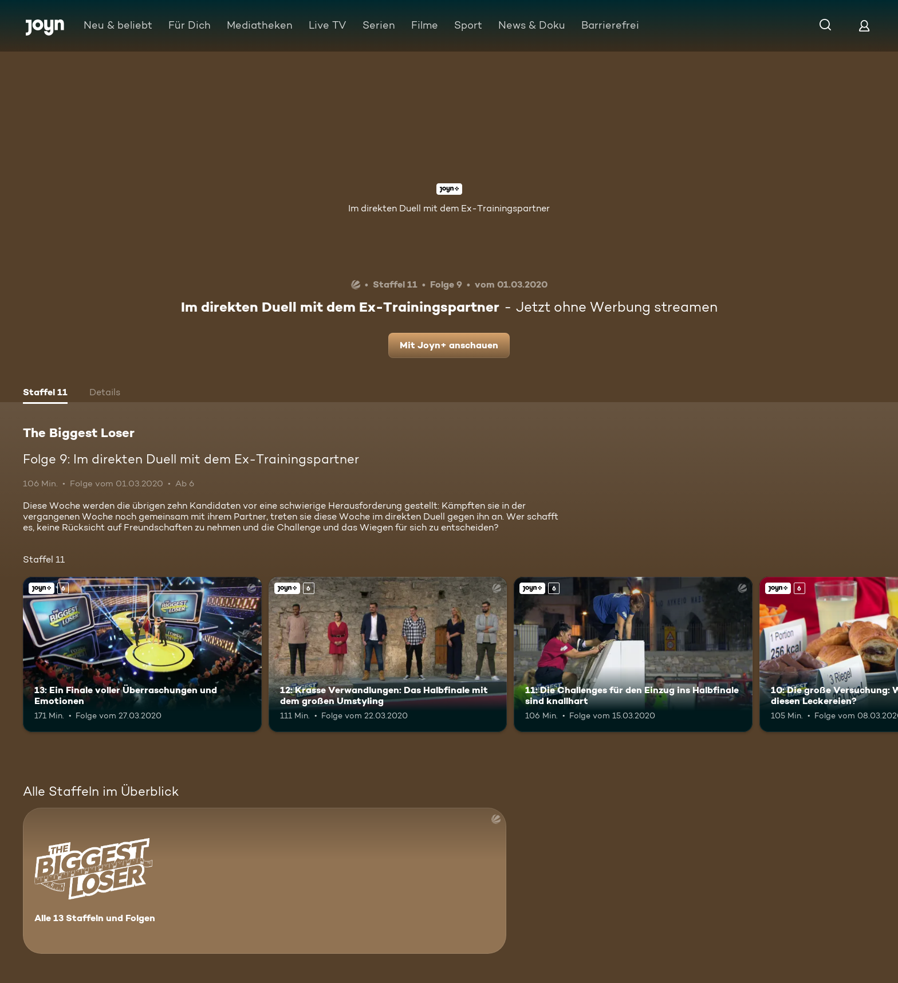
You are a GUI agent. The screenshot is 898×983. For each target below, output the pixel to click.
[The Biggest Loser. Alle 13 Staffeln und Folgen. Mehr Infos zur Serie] (264, 881)
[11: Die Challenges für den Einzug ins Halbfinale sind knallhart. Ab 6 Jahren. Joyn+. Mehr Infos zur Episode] (633, 654)
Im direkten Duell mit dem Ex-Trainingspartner (449, 208)
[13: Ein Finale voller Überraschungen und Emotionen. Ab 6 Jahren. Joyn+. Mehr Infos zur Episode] (142, 654)
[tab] (45, 393)
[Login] (864, 25)
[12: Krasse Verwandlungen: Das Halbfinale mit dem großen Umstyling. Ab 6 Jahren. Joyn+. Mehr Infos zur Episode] (388, 654)
